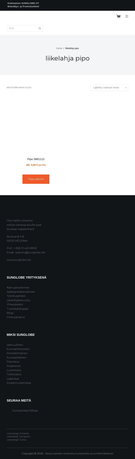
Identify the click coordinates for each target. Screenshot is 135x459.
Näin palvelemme (18, 287)
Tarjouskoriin (36, 179)
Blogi (10, 312)
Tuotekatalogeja (17, 308)
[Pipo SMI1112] (36, 124)
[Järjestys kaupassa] (109, 88)
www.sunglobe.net (19, 259)
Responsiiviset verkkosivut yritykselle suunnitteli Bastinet (79, 453)
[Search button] (40, 28)
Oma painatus (16, 317)
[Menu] (126, 16)
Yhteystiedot (15, 304)
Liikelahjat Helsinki (18, 433)
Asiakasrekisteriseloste (21, 291)
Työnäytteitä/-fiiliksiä (25, 410)
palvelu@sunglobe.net (30, 252)
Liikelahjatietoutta (18, 300)
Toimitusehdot (16, 296)
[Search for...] (22, 28)
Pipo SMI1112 (36, 159)
